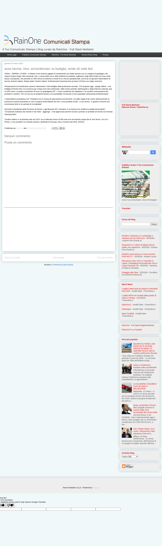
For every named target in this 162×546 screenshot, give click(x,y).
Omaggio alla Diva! (130, 272)
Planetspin (126, 309)
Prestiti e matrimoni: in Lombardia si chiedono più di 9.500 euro (137, 237)
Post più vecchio (105, 257)
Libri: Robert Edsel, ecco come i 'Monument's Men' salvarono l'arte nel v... (144, 431)
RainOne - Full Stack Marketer (64, 55)
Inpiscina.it (126, 304)
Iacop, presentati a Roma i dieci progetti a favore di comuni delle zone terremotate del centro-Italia (145, 408)
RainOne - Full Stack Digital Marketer (138, 325)
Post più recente (12, 257)
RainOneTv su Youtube (132, 330)
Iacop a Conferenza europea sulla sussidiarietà (145, 366)
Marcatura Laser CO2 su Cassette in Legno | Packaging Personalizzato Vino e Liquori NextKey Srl (139, 263)
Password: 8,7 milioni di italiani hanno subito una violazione (138, 246)
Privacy (106, 55)
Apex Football (128, 313)
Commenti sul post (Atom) (62, 265)
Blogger (96, 488)
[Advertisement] (58, 229)
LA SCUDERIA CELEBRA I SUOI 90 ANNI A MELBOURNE (145, 386)
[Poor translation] (10, 505)
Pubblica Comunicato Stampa (34, 55)
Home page (12, 55)
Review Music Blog (89, 55)
